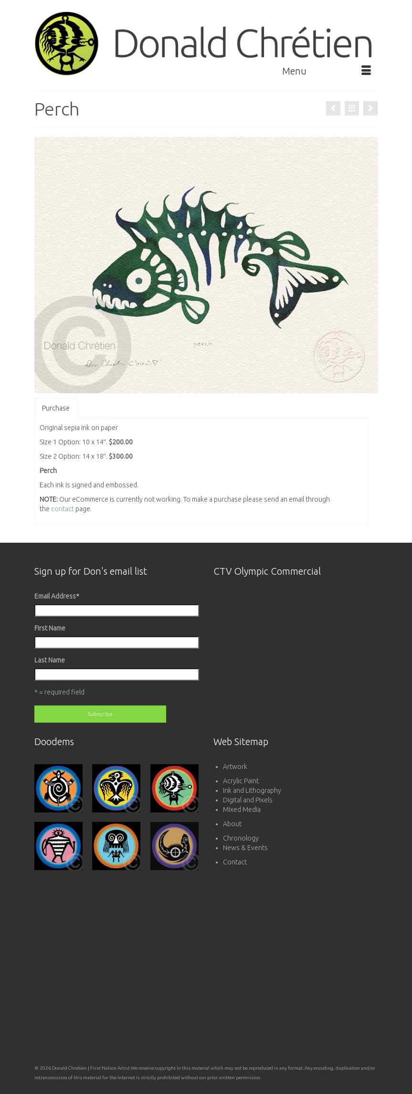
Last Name (49, 660)
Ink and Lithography (252, 790)
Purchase (56, 408)
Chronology (241, 838)
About (232, 824)
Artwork (235, 766)
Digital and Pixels (248, 800)
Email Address (56, 596)
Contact (235, 862)
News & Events (245, 848)
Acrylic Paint (241, 781)
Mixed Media (242, 809)
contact (62, 509)
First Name (49, 628)
